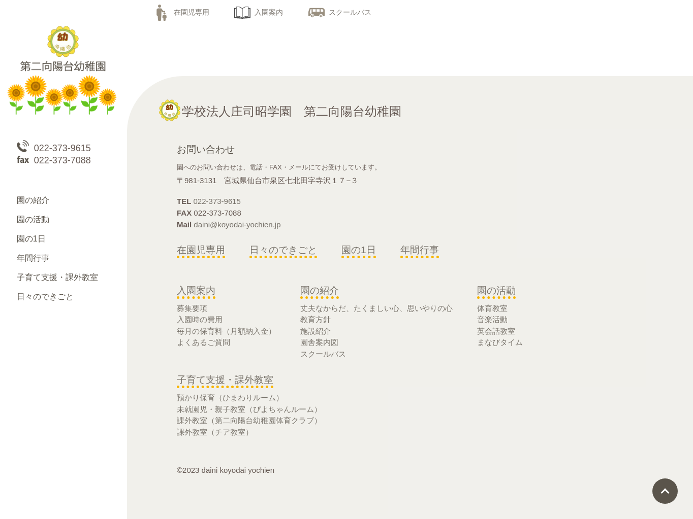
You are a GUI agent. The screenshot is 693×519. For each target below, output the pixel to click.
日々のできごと (283, 250)
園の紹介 (319, 290)
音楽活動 (492, 319)
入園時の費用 (200, 319)
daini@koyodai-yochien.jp (237, 224)
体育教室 (492, 308)
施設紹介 (315, 331)
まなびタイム (500, 342)
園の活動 (496, 290)
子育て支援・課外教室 (225, 379)
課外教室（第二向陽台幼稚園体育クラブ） (249, 420)
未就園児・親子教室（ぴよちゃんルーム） (249, 409)
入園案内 (258, 12)
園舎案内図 (319, 342)
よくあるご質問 (203, 342)
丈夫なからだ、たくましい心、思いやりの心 (376, 308)
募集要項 (192, 308)
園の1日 (358, 250)
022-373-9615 (217, 201)
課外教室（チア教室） (215, 432)
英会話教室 (496, 331)
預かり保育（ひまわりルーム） (230, 397)
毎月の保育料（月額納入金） (226, 331)
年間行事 (419, 250)
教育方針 (315, 319)
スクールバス (339, 12)
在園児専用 (181, 12)
